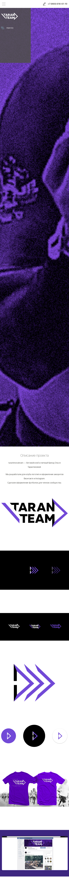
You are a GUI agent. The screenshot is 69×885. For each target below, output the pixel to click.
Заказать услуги (44, 4)
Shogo (25, 4)
